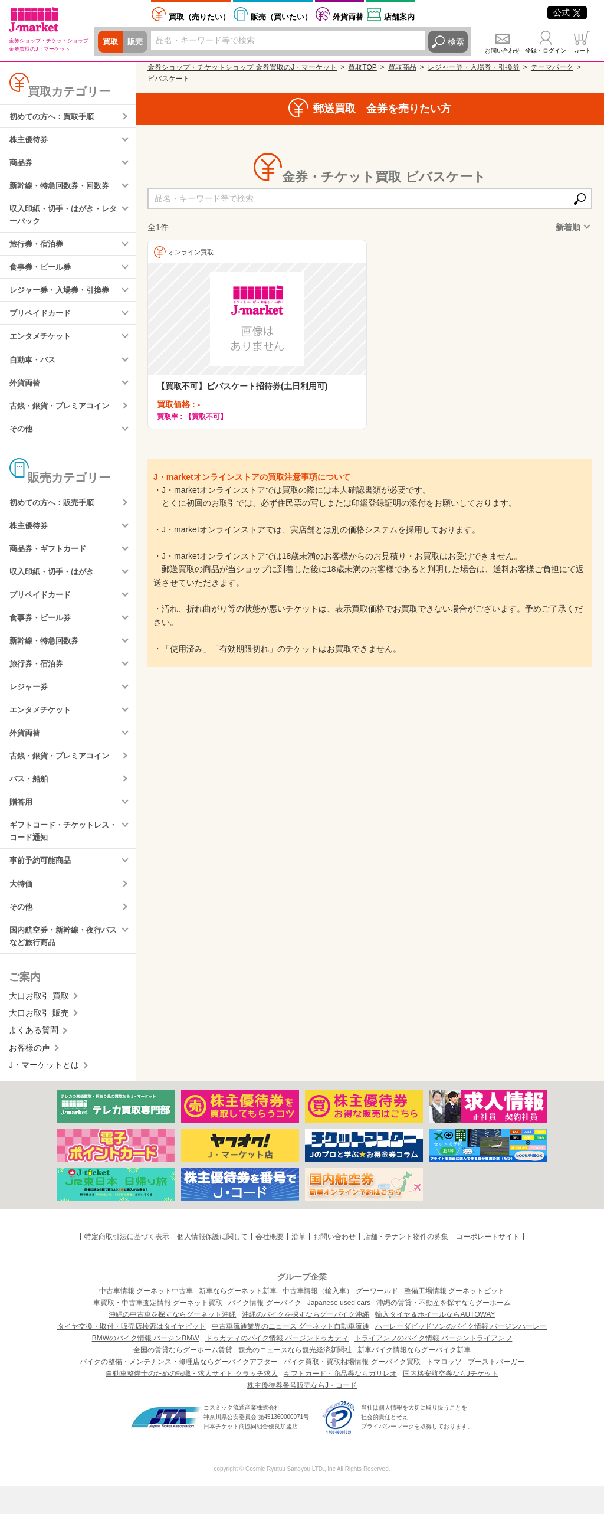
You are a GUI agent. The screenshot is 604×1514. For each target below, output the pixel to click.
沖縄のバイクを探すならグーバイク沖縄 (305, 1343)
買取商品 (402, 67)
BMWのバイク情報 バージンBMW (145, 1366)
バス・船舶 (30, 801)
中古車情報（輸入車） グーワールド (340, 1319)
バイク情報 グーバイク (264, 1331)
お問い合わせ (502, 50)
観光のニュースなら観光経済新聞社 (295, 1378)
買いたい (281, 16)
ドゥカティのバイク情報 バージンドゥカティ (277, 1366)
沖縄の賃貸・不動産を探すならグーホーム (443, 1331)
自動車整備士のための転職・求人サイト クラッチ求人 (191, 1402)
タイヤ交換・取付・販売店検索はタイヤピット (131, 1354)
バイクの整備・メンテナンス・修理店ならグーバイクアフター (179, 1390)
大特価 (21, 909)
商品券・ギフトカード (50, 562)
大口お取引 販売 (39, 1041)
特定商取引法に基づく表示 (126, 1265)
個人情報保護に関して (212, 1265)
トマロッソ (444, 1390)
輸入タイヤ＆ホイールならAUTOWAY (435, 1343)
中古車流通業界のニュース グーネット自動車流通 (290, 1354)
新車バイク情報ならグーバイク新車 (414, 1378)
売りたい (199, 16)
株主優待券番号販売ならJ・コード (302, 1414)
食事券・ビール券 (42, 273)
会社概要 (269, 1265)
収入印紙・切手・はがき (54, 586)
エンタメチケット (42, 344)
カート (582, 50)
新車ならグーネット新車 (238, 1319)
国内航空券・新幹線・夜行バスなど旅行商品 (63, 963)
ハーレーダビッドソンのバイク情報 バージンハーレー (461, 1354)
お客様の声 (29, 1076)
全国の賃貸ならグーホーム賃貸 (182, 1378)
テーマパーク (552, 67)
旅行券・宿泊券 (38, 249)
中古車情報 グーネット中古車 (146, 1319)
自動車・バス (34, 368)
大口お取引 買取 (39, 1024)
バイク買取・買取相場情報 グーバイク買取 (352, 1390)
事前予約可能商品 (42, 885)
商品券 (21, 164)
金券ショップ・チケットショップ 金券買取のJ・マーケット (242, 67)
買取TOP (362, 67)
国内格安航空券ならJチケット (450, 1402)
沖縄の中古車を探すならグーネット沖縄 (172, 1343)
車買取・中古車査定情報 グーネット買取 (157, 1331)
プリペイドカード (42, 321)
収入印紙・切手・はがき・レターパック (63, 219)
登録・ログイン (545, 50)
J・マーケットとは (44, 1093)
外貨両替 (348, 16)
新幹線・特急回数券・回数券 (63, 188)
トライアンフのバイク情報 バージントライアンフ (433, 1366)
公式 (567, 12)
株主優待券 (30, 140)
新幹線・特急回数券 (46, 657)
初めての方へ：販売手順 (54, 514)
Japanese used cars (338, 1331)
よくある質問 (33, 1059)
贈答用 (21, 824)
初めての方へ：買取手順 (54, 117)
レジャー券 (30, 705)
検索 (456, 42)
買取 (111, 42)
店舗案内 (399, 16)
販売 (137, 42)
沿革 (298, 1265)
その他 (21, 439)
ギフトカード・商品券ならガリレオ (340, 1402)
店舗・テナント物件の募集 (405, 1265)
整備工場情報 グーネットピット (454, 1319)
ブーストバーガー (496, 1390)
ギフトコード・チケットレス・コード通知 (59, 854)
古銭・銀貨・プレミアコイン (63, 416)
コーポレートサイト (488, 1265)
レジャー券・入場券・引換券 (63, 297)
